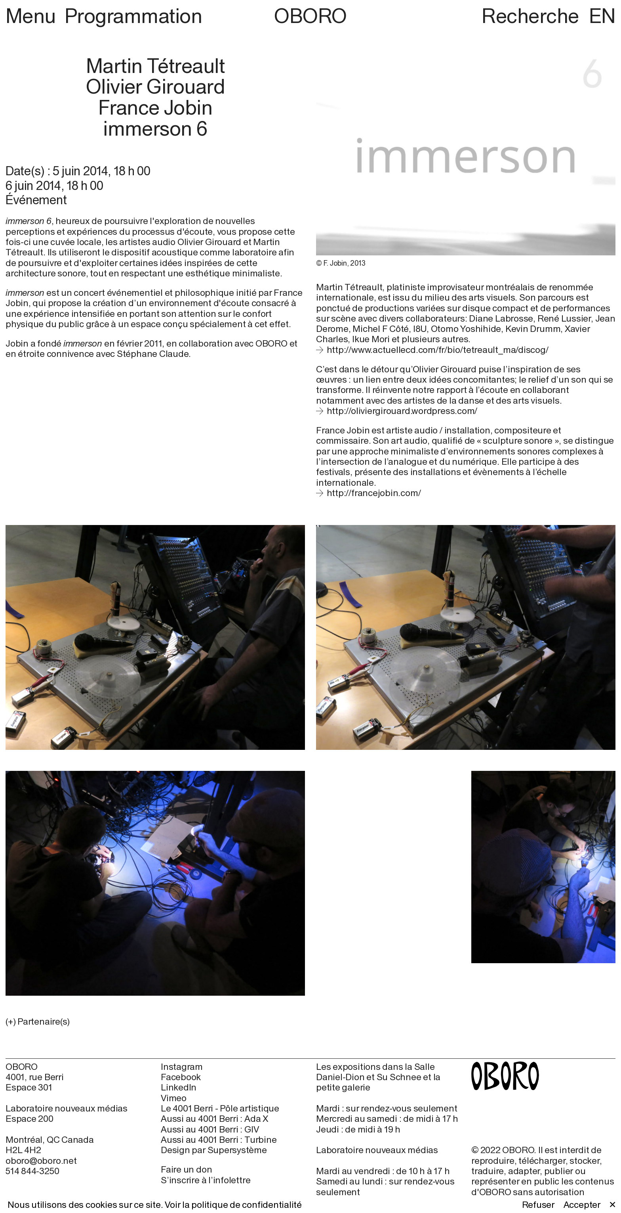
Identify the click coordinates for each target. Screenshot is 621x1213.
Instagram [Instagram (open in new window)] (182, 1067)
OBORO (310, 16)
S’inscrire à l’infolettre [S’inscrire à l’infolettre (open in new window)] (205, 1180)
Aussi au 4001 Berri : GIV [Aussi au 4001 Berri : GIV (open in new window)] (210, 1129)
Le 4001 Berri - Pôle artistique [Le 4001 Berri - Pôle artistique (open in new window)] (220, 1108)
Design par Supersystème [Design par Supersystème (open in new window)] (214, 1150)
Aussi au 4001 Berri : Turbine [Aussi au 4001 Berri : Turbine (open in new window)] (218, 1139)
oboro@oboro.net (41, 1160)
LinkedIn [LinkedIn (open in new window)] (178, 1087)
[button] (155, 1021)
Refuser (538, 1205)
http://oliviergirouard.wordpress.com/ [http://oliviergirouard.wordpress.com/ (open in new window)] (402, 410)
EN (602, 15)
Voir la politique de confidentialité (233, 1204)
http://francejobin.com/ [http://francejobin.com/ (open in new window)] (374, 492)
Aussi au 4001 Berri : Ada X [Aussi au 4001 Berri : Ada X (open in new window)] (214, 1118)
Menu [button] (33, 15)
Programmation (133, 15)
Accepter (582, 1205)
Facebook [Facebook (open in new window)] (181, 1077)
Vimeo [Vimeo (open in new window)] (174, 1098)
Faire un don (186, 1169)
